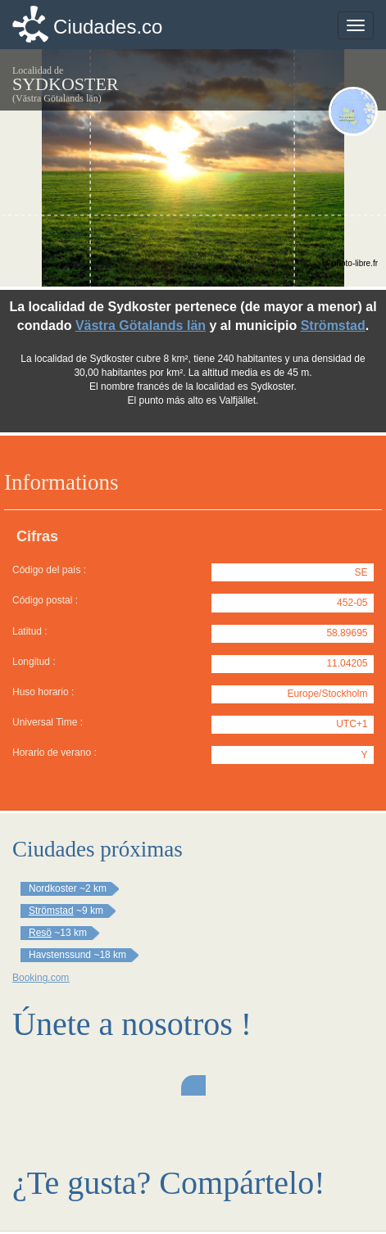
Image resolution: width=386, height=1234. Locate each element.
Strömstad (333, 325)
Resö (40, 932)
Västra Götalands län (140, 325)
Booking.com (40, 977)
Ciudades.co (107, 27)
